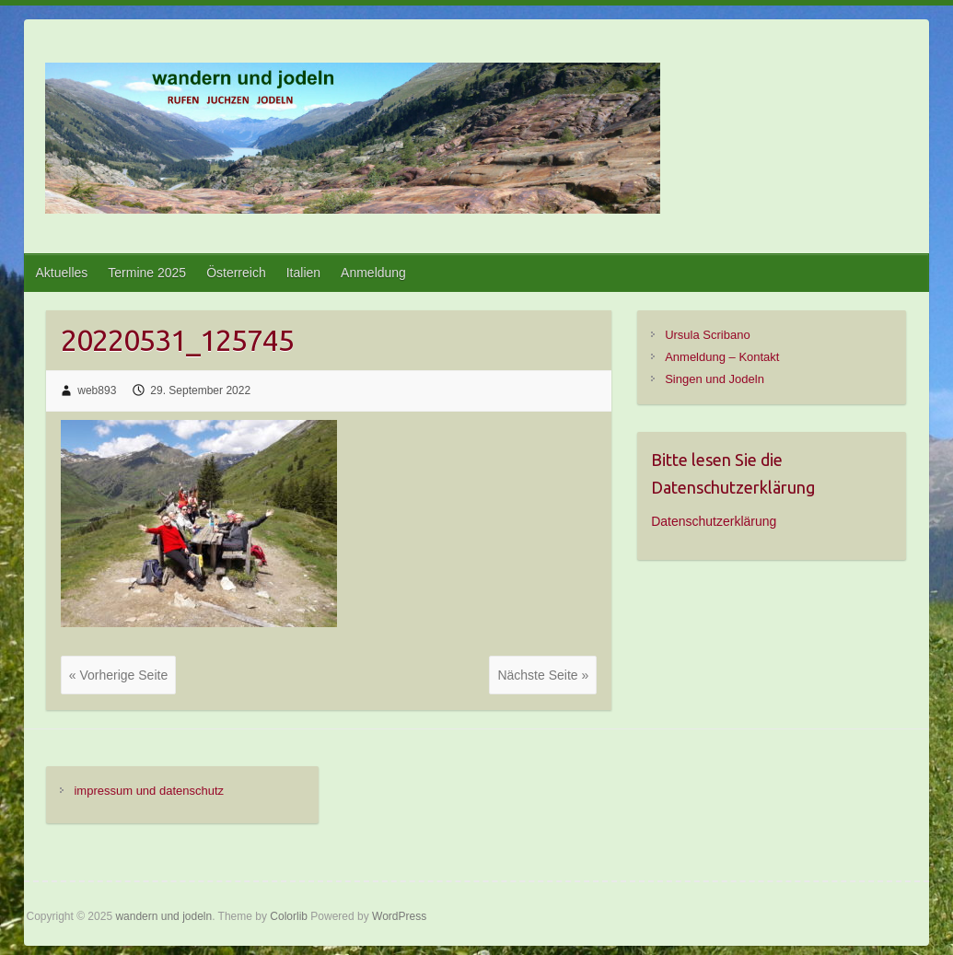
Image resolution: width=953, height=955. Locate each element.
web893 (96, 390)
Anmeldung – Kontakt (722, 357)
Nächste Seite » (542, 675)
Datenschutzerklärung (713, 521)
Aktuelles (62, 272)
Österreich (236, 272)
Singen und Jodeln (714, 379)
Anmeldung (373, 272)
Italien (303, 272)
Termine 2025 (147, 272)
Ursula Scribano (707, 335)
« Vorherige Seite (118, 675)
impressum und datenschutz (149, 791)
